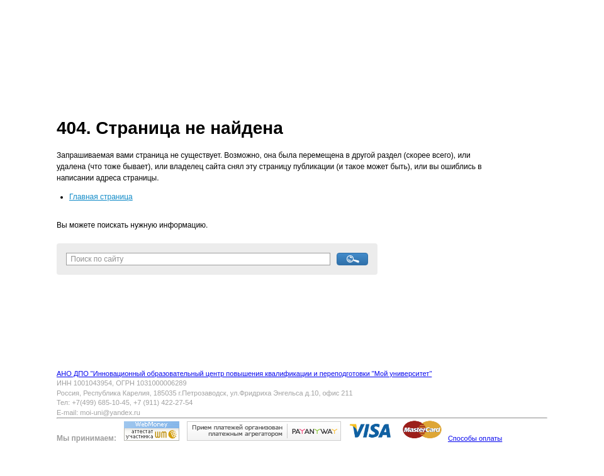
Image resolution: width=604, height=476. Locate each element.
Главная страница (101, 196)
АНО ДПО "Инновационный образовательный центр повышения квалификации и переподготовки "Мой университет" (244, 373)
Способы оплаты (475, 438)
